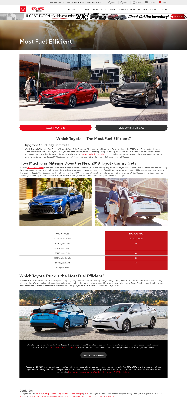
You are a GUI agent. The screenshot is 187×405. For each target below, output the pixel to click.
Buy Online (143, 9)
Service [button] (87, 9)
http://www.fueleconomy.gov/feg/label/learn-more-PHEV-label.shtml (98, 372)
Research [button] (154, 9)
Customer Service (40, 396)
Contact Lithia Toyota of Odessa (63, 347)
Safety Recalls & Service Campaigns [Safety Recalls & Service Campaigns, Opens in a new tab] (70, 393)
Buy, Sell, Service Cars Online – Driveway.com (98, 396)
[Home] (69, 9)
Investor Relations (54, 396)
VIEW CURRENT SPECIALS (131, 127)
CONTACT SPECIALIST (93, 355)
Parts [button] (95, 9)
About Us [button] (164, 9)
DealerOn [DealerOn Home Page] (38, 393)
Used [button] (80, 9)
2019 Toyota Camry (35, 167)
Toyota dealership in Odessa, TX (96, 154)
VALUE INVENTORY (55, 127)
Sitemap (46, 393)
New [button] (74, 9)
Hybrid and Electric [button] (127, 9)
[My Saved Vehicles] (163, 2)
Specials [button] (103, 9)
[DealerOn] (26, 390)
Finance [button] (113, 9)
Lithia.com (23, 396)
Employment (66, 396)
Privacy (53, 393)
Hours (86, 393)
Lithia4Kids (77, 396)
